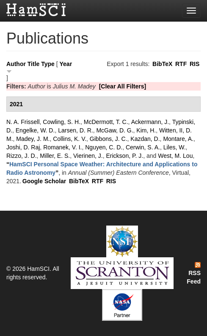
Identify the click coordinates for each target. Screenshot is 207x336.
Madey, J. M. (33, 138)
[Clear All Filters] (122, 86)
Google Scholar (44, 181)
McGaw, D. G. (114, 130)
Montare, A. (178, 138)
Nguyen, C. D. (103, 147)
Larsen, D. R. (75, 130)
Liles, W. (174, 147)
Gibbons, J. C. (108, 138)
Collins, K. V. (69, 138)
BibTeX (162, 64)
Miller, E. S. (55, 155)
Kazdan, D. (145, 138)
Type (48, 64)
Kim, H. (146, 130)
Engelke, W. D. (35, 130)
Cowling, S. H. (61, 121)
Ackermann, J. (150, 121)
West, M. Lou (175, 155)
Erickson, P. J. (125, 155)
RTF (181, 64)
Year (66, 64)
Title (34, 64)
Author (16, 64)
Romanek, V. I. (62, 147)
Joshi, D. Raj (23, 147)
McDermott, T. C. (106, 121)
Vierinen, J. (88, 155)
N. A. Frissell (23, 121)
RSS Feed (194, 273)
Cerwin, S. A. (143, 147)
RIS (194, 64)
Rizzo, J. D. (21, 155)
